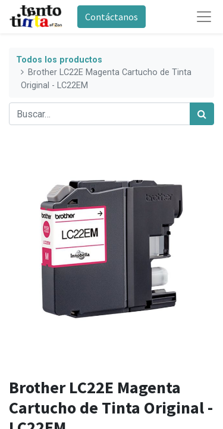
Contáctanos (111, 17)
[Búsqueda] (202, 113)
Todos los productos (59, 60)
